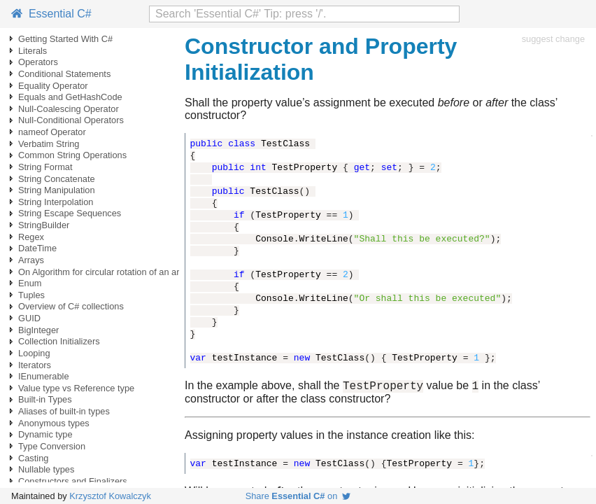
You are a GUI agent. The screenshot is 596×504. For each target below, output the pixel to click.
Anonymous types (54, 423)
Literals (32, 51)
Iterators (34, 365)
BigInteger (38, 330)
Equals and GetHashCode (70, 97)
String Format (45, 167)
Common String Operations (72, 155)
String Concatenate (56, 179)
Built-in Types (45, 399)
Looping (34, 353)
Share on (298, 496)
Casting (33, 458)
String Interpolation (55, 202)
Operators (38, 62)
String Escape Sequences (69, 213)
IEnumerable (43, 376)
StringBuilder (43, 225)
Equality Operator (53, 85)
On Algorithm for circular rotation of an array (105, 272)
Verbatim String (49, 144)
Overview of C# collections (71, 306)
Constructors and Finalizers (72, 481)
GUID (29, 318)
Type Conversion (51, 446)
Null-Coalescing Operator (68, 109)
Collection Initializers (59, 341)
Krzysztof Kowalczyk (110, 496)
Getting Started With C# (65, 39)
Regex (31, 237)
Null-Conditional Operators (71, 120)
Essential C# (51, 14)
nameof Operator (52, 132)
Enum (29, 283)
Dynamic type (45, 434)
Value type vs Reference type (76, 388)
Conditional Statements (64, 74)
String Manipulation (56, 190)
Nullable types (46, 469)
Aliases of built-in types (64, 411)
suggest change (553, 39)
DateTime (37, 248)
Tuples (31, 295)
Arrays (31, 260)
